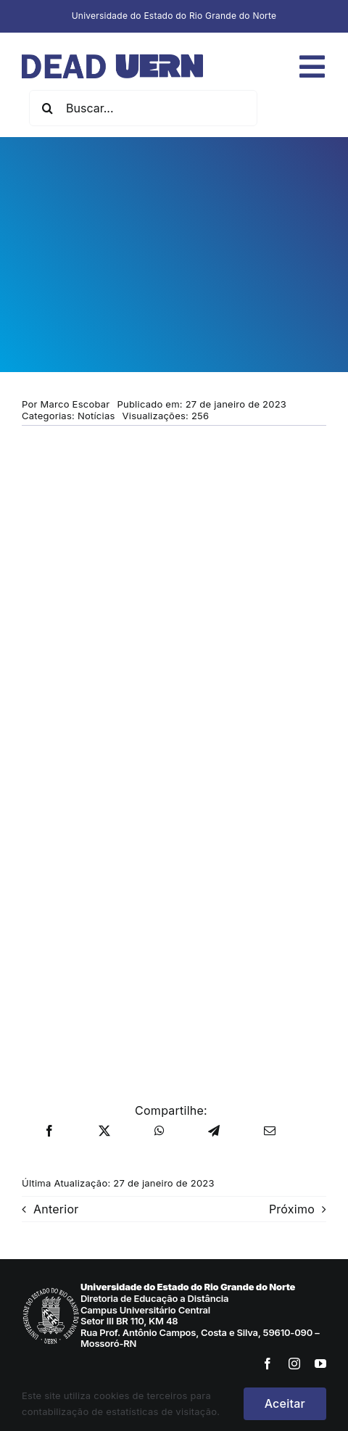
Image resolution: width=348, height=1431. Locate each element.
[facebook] (267, 1363)
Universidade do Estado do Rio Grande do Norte (174, 15)
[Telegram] (214, 1131)
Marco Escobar (75, 404)
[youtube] (320, 1363)
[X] (104, 1131)
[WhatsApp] (159, 1131)
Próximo (292, 1209)
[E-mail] (270, 1131)
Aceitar (285, 1403)
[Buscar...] (143, 108)
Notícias (96, 415)
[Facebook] (49, 1131)
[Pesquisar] (47, 108)
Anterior (56, 1209)
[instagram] (294, 1363)
